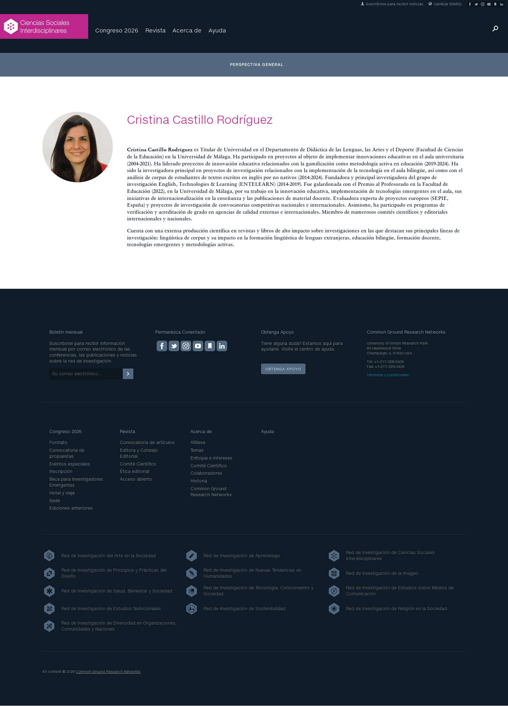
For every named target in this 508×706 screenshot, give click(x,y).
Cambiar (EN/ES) (445, 4)
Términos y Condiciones (388, 375)
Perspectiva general (257, 64)
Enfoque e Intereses (211, 458)
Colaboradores (206, 473)
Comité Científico (138, 464)
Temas (197, 450)
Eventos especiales (69, 464)
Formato (58, 442)
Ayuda (217, 30)
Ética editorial (134, 471)
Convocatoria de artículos (147, 442)
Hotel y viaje (62, 492)
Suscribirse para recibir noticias (392, 4)
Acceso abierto (136, 479)
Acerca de (187, 30)
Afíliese (197, 442)
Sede (54, 500)
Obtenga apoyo (283, 369)
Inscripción (60, 471)
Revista (155, 30)
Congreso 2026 (116, 30)
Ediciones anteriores (71, 508)
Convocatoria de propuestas (66, 453)
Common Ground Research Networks (211, 491)
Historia (198, 480)
